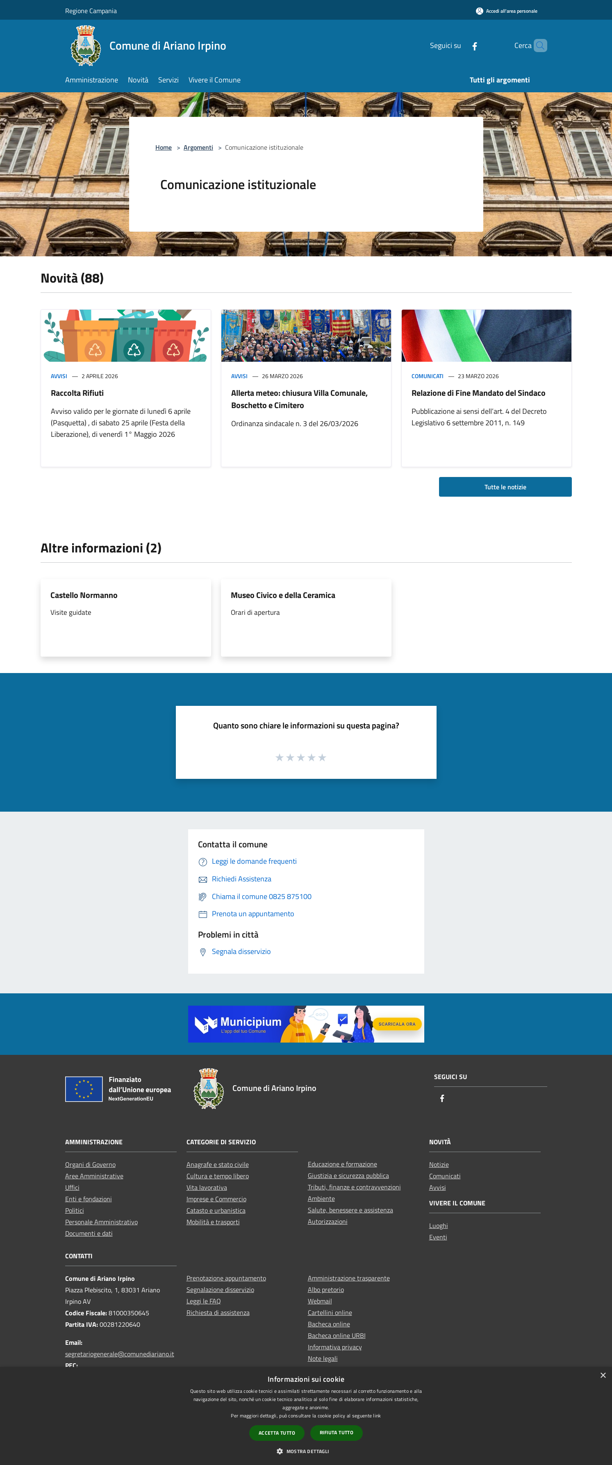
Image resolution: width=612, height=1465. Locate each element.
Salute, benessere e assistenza (350, 1210)
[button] (306, 1451)
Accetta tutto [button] (277, 1433)
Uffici (72, 1187)
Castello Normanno (84, 595)
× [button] (603, 1376)
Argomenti (198, 147)
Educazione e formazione (342, 1164)
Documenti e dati (89, 1233)
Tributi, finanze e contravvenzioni (354, 1187)
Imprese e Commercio (216, 1199)
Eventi (438, 1237)
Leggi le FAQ (204, 1301)
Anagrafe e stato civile (218, 1164)
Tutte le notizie (505, 487)
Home (163, 147)
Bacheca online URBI (337, 1335)
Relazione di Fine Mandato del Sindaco (479, 392)
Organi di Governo (90, 1164)
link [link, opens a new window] (377, 1415)
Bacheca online (329, 1324)
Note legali (323, 1358)
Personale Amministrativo (101, 1222)
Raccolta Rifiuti (77, 392)
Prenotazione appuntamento (226, 1278)
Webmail (320, 1301)
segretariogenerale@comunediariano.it (119, 1354)
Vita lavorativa (207, 1187)
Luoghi (438, 1225)
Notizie (439, 1164)
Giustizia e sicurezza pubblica (348, 1175)
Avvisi (59, 376)
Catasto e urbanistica (216, 1210)
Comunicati (428, 376)
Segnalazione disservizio (220, 1289)
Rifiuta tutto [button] (336, 1432)
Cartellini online (330, 1312)
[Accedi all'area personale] (506, 11)
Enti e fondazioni (88, 1199)
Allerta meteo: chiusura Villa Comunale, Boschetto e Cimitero (299, 398)
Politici (74, 1210)
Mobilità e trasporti (213, 1222)
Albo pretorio (326, 1289)
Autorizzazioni (328, 1221)
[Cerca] (537, 45)
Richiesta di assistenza (218, 1312)
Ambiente (321, 1198)
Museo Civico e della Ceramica (283, 595)
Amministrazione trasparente (349, 1278)
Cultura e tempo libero (218, 1176)
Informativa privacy (335, 1347)
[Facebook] (461, 45)
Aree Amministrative (94, 1176)
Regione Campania (91, 11)
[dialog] (306, 1416)
